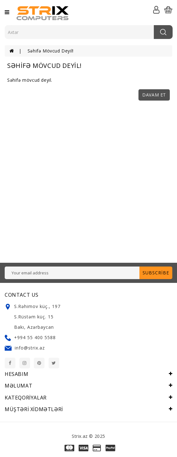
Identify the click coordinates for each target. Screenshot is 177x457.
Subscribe (156, 273)
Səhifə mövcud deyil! (51, 51)
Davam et (154, 95)
